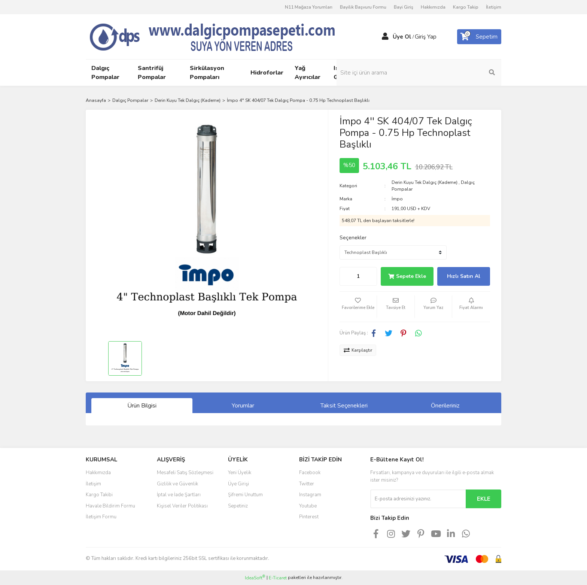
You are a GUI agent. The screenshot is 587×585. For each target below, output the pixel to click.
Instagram (310, 494)
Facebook (309, 472)
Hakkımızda (433, 7)
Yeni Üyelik (239, 472)
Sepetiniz (238, 506)
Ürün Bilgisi (141, 405)
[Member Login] (385, 36)
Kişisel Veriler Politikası (182, 506)
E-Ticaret (278, 578)
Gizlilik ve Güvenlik (177, 484)
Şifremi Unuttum (245, 494)
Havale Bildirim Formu (110, 506)
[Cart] (479, 36)
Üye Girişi (238, 484)
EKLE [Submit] (483, 499)
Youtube (308, 506)
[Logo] (226, 36)
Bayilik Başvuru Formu (363, 7)
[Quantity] (358, 276)
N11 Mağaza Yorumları (308, 7)
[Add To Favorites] (358, 306)
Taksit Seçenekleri (344, 405)
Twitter (306, 484)
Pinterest (309, 516)
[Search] (450, 73)
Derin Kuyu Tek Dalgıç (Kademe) (424, 182)
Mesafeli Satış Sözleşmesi (185, 472)
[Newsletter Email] (418, 498)
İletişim (493, 7)
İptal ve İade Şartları (179, 494)
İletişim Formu (101, 516)
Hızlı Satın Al (463, 276)
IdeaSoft (255, 578)
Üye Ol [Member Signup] (402, 36)
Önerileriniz (445, 405)
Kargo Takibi (99, 494)
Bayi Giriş (403, 7)
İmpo (397, 199)
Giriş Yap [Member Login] (426, 36)
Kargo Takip (465, 7)
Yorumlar (243, 405)
